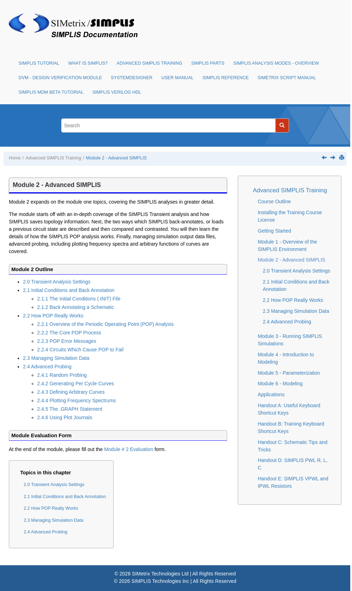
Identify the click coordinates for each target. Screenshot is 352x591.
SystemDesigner (131, 77)
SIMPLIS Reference (225, 77)
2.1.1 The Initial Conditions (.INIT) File (79, 299)
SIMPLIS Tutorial (39, 63)
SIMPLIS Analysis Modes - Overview (276, 63)
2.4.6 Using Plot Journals (64, 417)
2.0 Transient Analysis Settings (57, 282)
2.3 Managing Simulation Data (56, 358)
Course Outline (274, 201)
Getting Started (274, 231)
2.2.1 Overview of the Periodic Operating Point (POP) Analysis (105, 324)
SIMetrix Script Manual (287, 77)
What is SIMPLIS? (88, 63)
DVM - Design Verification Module (60, 77)
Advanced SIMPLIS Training (150, 63)
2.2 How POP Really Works (53, 315)
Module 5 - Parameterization (289, 373)
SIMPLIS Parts (207, 63)
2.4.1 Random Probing (62, 375)
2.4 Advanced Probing (47, 366)
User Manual (177, 77)
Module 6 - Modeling (280, 383)
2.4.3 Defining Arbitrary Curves (71, 392)
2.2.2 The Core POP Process (69, 332)
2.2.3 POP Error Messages (66, 341)
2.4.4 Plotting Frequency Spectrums (76, 400)
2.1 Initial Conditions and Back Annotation (68, 290)
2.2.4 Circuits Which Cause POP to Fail (80, 349)
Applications (271, 394)
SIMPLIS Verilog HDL (116, 92)
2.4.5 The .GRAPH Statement (69, 409)
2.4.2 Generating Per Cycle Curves (75, 383)
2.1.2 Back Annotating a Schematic (75, 307)
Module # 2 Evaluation (128, 449)
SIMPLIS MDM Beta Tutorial (51, 92)
